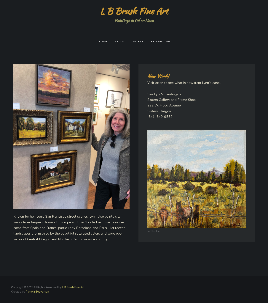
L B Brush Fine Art (73, 287)
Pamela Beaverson (37, 291)
